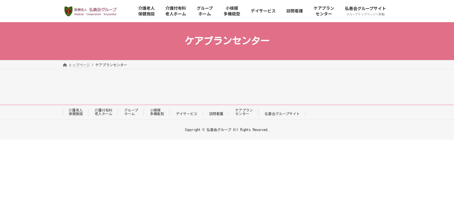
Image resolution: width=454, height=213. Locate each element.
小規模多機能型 (157, 112)
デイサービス (186, 114)
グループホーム (131, 112)
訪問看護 (216, 114)
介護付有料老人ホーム (103, 112)
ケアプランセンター (244, 112)
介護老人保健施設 (76, 112)
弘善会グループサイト (282, 114)
